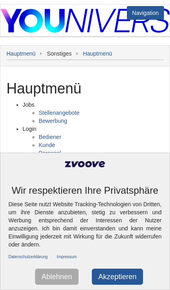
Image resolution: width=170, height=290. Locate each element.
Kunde (47, 145)
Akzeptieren (117, 277)
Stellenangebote (59, 113)
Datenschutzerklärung (28, 257)
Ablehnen (56, 277)
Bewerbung (53, 121)
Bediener (50, 137)
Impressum (67, 257)
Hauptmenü (20, 53)
